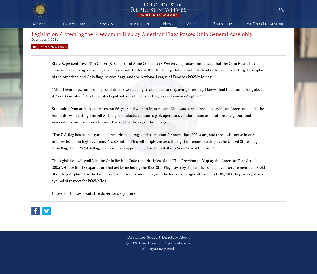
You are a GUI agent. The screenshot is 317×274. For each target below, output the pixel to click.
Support (153, 237)
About (184, 237)
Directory (170, 237)
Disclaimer (136, 237)
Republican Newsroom (50, 46)
